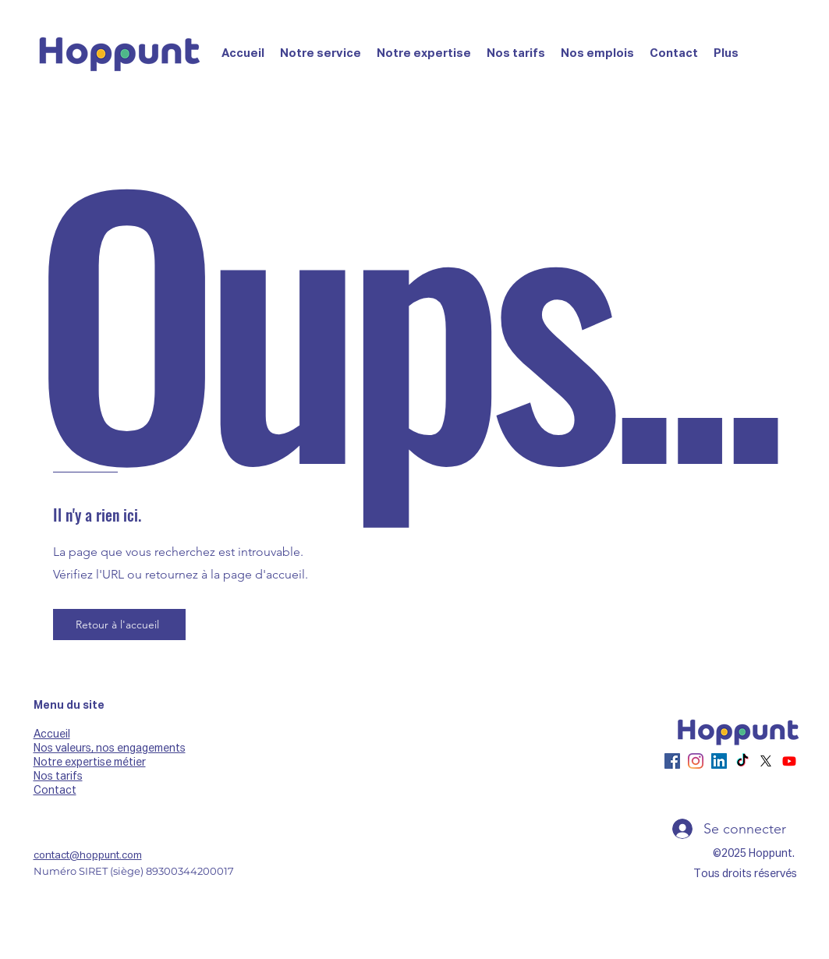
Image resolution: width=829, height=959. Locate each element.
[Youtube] (789, 761)
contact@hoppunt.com (88, 856)
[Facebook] (672, 761)
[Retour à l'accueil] (119, 624)
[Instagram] (695, 761)
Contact (55, 790)
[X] (766, 761)
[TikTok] (742, 761)
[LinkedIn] (719, 761)
